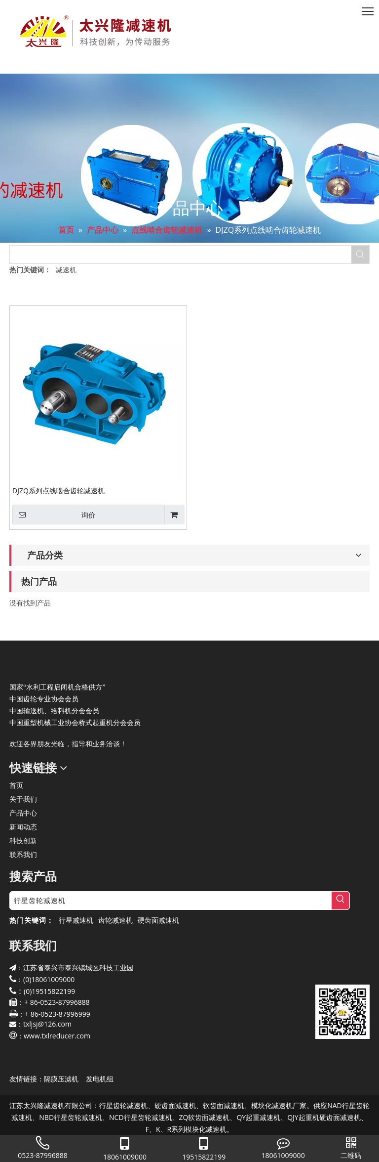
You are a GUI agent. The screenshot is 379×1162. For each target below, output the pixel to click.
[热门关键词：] (360, 254)
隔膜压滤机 (61, 1078)
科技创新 (23, 840)
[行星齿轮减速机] (171, 900)
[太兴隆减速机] (17, 665)
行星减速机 (76, 920)
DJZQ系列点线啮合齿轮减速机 (58, 490)
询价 (53, 514)
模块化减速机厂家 (278, 1105)
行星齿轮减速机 (123, 1105)
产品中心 (23, 813)
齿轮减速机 (115, 920)
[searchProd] (180, 254)
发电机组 (100, 1078)
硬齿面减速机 (158, 920)
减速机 (66, 269)
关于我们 (23, 799)
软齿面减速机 (223, 1105)
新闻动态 (23, 826)
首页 (16, 785)
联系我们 (23, 854)
